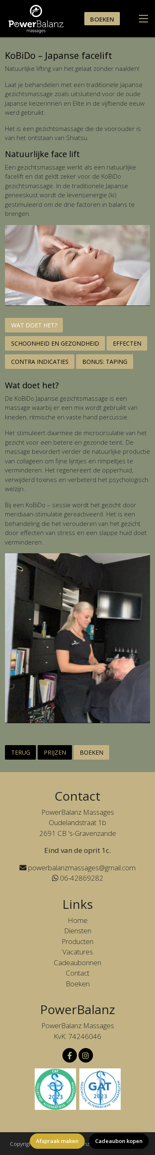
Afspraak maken (57, 1141)
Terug (20, 752)
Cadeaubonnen (77, 962)
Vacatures (77, 951)
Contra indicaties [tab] (40, 362)
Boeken (102, 19)
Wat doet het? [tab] (34, 325)
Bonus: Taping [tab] (104, 362)
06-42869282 (77, 878)
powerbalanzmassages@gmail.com (77, 867)
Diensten (77, 930)
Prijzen (55, 752)
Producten (77, 941)
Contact (77, 973)
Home (78, 920)
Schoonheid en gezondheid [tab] (55, 343)
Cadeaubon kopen (119, 1141)
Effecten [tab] (127, 343)
